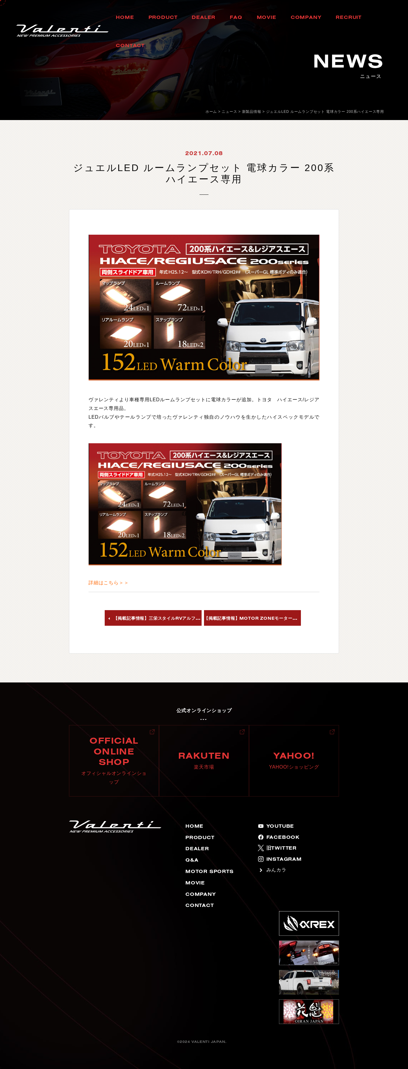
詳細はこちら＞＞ (108, 582)
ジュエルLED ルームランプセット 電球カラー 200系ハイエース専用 (325, 112)
